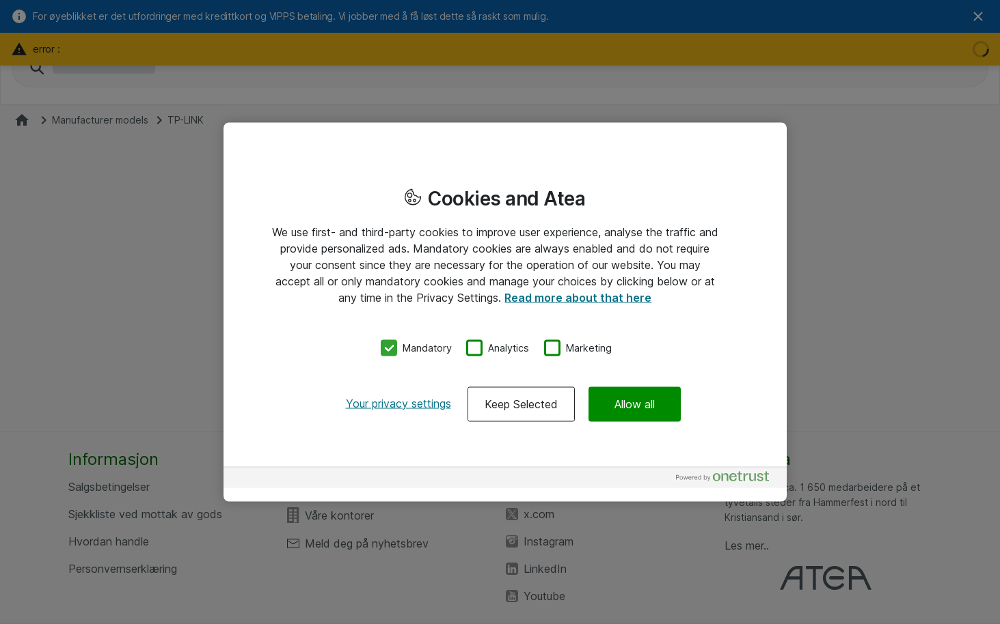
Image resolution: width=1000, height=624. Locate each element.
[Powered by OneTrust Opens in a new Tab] (728, 478)
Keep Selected (521, 403)
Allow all (634, 403)
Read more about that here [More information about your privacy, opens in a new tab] (577, 297)
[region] (505, 312)
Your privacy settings (398, 403)
